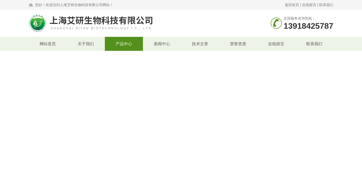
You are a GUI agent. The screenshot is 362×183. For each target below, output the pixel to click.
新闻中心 (162, 44)
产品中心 (124, 44)
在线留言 (309, 5)
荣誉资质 (238, 44)
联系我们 (326, 5)
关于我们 (86, 44)
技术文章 (200, 44)
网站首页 (48, 44)
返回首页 (292, 5)
